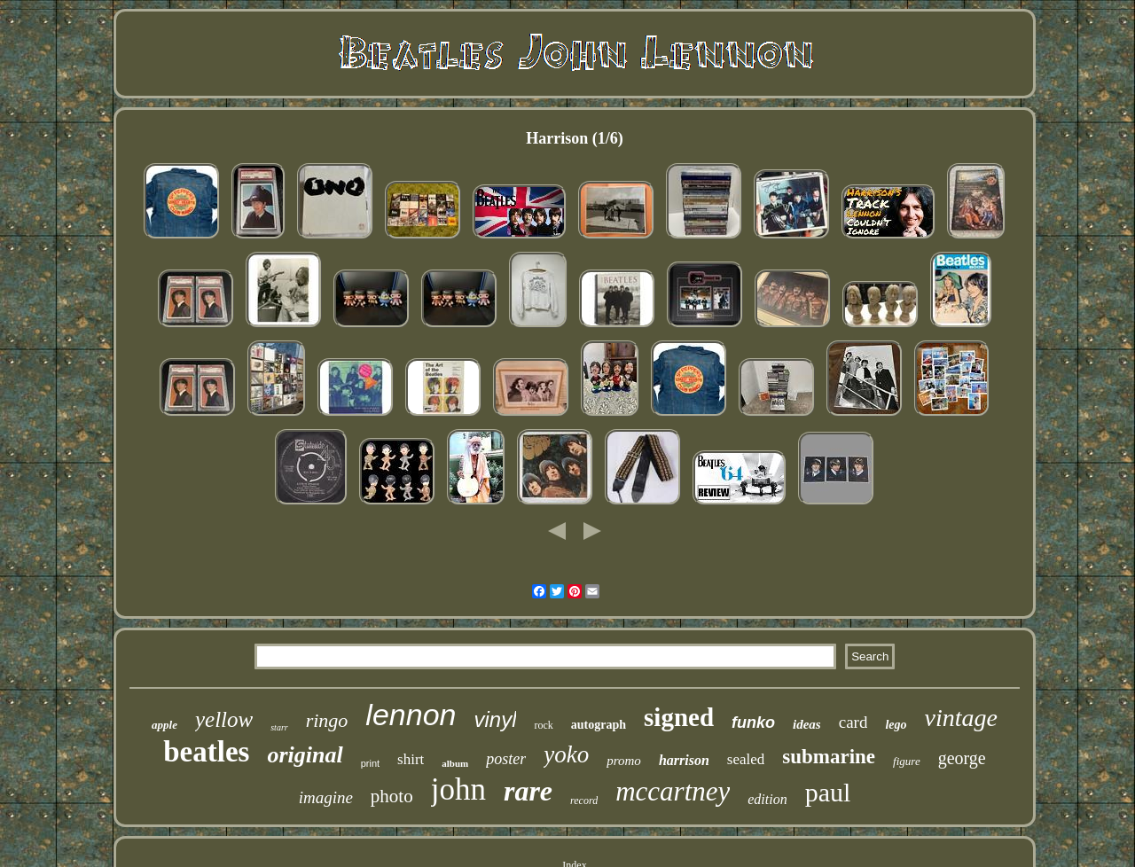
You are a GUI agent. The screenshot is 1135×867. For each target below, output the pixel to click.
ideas (807, 724)
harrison (684, 760)
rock (543, 725)
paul (828, 792)
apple (164, 724)
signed (679, 717)
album (455, 763)
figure (906, 761)
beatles (206, 752)
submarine (828, 757)
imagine (326, 797)
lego (895, 724)
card (853, 722)
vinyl (495, 719)
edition (767, 799)
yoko (566, 754)
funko (753, 722)
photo (392, 796)
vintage (961, 717)
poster (506, 759)
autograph (598, 724)
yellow (224, 719)
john (458, 789)
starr (278, 727)
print (370, 763)
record (584, 800)
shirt (410, 759)
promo (624, 761)
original (304, 755)
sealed (745, 759)
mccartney (672, 791)
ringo (327, 720)
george (962, 758)
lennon (410, 714)
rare (528, 791)
